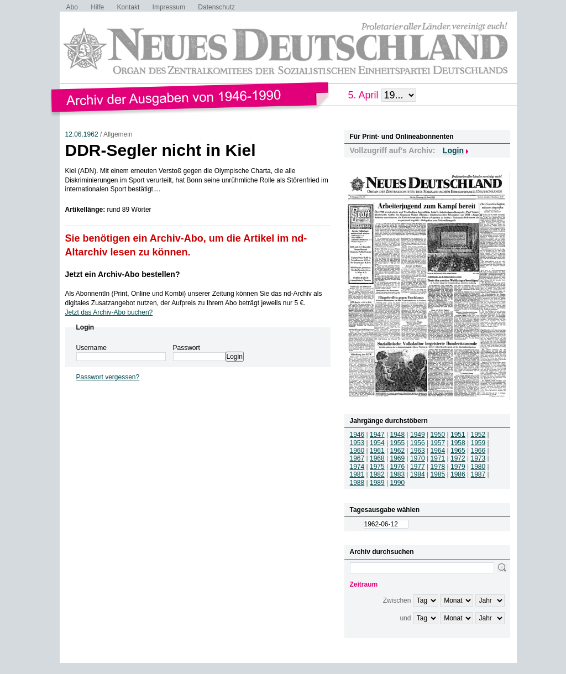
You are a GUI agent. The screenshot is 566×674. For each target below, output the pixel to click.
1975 (377, 467)
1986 (457, 474)
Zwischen (397, 600)
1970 (417, 458)
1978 (438, 467)
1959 (478, 443)
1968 (377, 458)
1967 (357, 458)
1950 (438, 434)
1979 (457, 467)
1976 (397, 467)
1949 (417, 434)
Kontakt (128, 7)
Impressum (169, 7)
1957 (438, 443)
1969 (397, 458)
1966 (478, 450)
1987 (478, 474)
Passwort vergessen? (108, 377)
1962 (397, 450)
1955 (397, 443)
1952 (478, 434)
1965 (457, 450)
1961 (377, 450)
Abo (72, 7)
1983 (397, 474)
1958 (457, 443)
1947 (377, 434)
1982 (377, 474)
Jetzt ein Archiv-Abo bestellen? (122, 274)
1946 (357, 434)
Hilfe (97, 7)
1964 (438, 450)
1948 (397, 434)
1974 (357, 467)
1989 (377, 483)
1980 (478, 467)
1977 (417, 467)
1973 (478, 458)
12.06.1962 (81, 134)
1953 (357, 443)
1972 (457, 458)
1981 (357, 474)
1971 (438, 458)
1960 (357, 450)
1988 (357, 483)
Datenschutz (216, 7)
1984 (417, 474)
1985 (438, 474)
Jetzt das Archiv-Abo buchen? (109, 312)
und (405, 618)
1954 (377, 443)
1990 (397, 483)
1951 (457, 434)
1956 (417, 443)
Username (91, 348)
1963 (417, 450)
